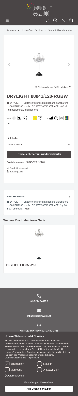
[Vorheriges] (9, 64)
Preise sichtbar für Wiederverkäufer (39, 154)
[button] (15, 375)
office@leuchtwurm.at (39, 316)
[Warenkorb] (71, 20)
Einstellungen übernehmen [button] (39, 382)
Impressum (33, 357)
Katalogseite (16, 171)
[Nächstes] (68, 64)
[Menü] (7, 20)
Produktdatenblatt (19, 168)
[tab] (39, 202)
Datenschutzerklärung (15, 357)
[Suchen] (47, 20)
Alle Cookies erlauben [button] (39, 388)
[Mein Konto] (63, 20)
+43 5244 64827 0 (39, 301)
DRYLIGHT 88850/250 (21, 265)
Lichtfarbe (12, 138)
